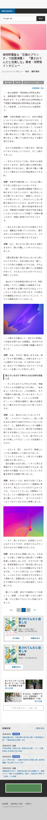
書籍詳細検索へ (8, 11)
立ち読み (12, 638)
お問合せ (28, 803)
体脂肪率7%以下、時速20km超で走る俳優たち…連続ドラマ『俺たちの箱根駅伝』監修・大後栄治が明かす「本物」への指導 (23, 774)
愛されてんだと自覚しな (33, 82)
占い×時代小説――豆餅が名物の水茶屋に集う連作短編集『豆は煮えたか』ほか (23, 761)
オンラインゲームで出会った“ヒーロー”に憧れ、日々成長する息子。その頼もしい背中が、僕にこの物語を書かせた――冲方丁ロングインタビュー (15, 683)
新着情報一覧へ (38, 88)
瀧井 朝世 (8, 82)
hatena (13, 77)
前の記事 (9, 688)
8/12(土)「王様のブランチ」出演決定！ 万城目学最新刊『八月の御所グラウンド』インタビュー (32, 696)
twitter (3, 77)
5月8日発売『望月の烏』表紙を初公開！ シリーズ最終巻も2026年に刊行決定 (22, 749)
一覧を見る (40, 728)
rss (14, 814)
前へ (11, 610)
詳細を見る (32, 638)
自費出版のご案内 (17, 803)
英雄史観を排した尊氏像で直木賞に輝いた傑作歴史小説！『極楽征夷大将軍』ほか (23, 738)
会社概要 (5, 803)
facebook (8, 77)
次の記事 (38, 701)
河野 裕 (18, 82)
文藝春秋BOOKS (24, 4)
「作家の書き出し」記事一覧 (23, 707)
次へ (35, 610)
